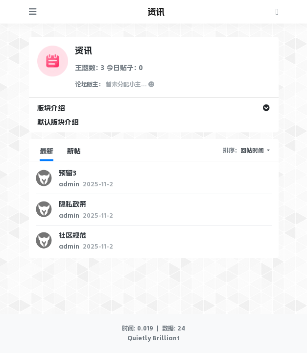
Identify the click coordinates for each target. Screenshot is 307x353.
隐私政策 (72, 204)
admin (70, 184)
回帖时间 (252, 150)
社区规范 (72, 235)
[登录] (277, 11)
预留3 (67, 173)
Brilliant (165, 338)
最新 (46, 151)
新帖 (74, 151)
